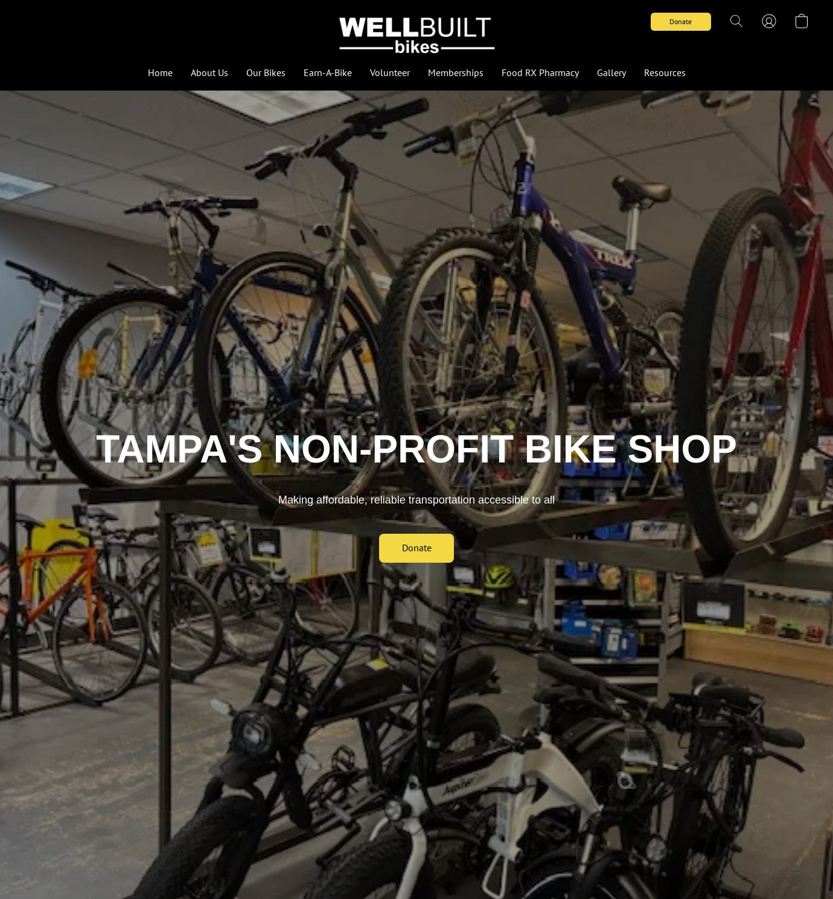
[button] (416, 33)
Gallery (611, 72)
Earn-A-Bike (328, 72)
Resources (665, 72)
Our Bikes (266, 72)
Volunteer (390, 72)
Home (160, 72)
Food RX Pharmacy (540, 72)
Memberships (456, 72)
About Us (209, 72)
